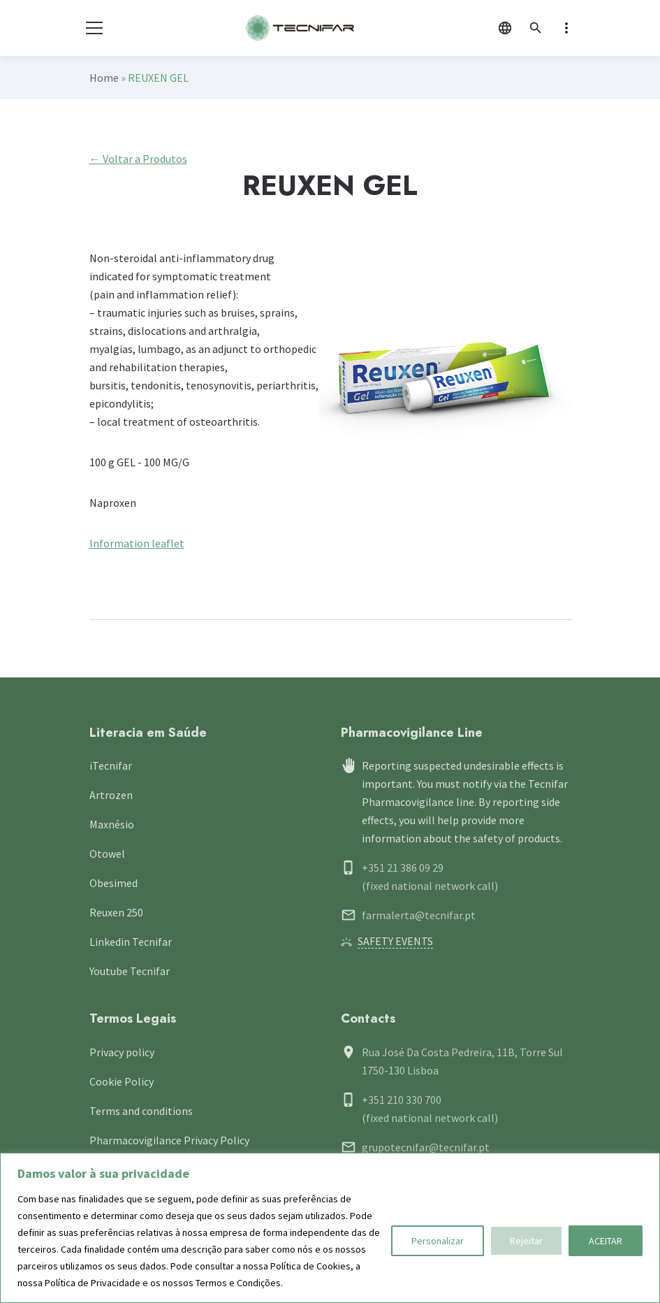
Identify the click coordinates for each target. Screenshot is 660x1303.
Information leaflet (136, 543)
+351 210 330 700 (401, 1100)
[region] (330, 1228)
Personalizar (437, 1240)
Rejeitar (526, 1240)
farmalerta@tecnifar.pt (419, 915)
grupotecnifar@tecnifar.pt (426, 1147)
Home (104, 78)
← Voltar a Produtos (138, 159)
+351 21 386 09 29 (402, 867)
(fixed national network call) (430, 886)
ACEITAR (605, 1240)
